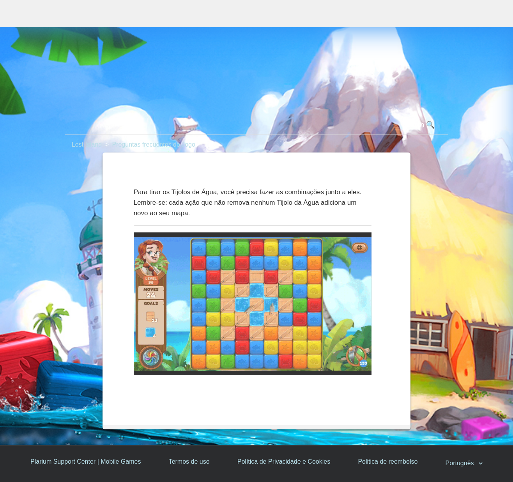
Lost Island (87, 144)
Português (461, 463)
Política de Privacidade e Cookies (283, 461)
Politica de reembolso (387, 461)
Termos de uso (189, 461)
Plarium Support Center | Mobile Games (85, 461)
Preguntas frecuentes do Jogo (153, 144)
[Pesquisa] (256, 125)
